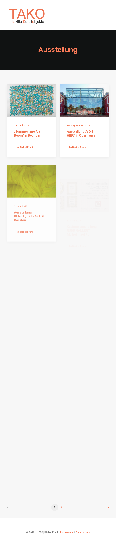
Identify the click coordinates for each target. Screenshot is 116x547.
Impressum (66, 532)
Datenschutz (83, 532)
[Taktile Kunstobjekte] (27, 15)
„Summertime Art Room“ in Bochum (27, 133)
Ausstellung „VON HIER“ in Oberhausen (82, 134)
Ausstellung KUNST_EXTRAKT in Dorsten (29, 228)
